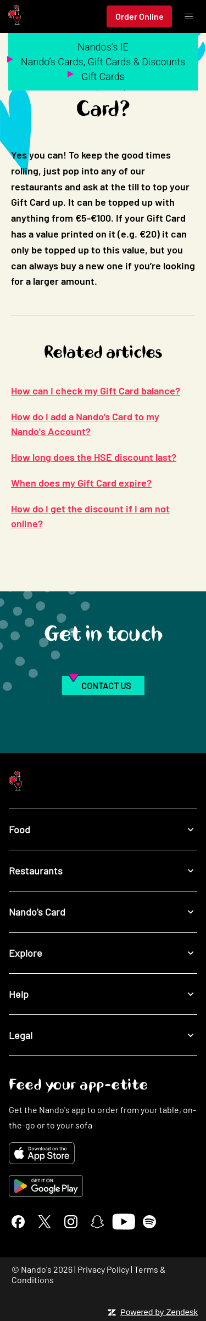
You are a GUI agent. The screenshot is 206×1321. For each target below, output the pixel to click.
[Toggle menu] (188, 16)
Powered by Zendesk (159, 1312)
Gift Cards (103, 76)
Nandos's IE (102, 47)
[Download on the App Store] (103, 1153)
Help (103, 994)
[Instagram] (71, 1221)
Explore (103, 953)
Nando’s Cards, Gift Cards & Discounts (103, 61)
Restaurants (103, 870)
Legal (103, 1035)
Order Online (139, 16)
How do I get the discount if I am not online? (90, 516)
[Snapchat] (97, 1221)
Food (103, 829)
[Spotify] (149, 1221)
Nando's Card (103, 911)
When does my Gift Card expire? (81, 483)
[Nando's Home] (14, 17)
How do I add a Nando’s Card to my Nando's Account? (85, 423)
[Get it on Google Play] (103, 1186)
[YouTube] (123, 1222)
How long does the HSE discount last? (93, 457)
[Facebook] (18, 1221)
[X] (44, 1221)
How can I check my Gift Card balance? (95, 391)
